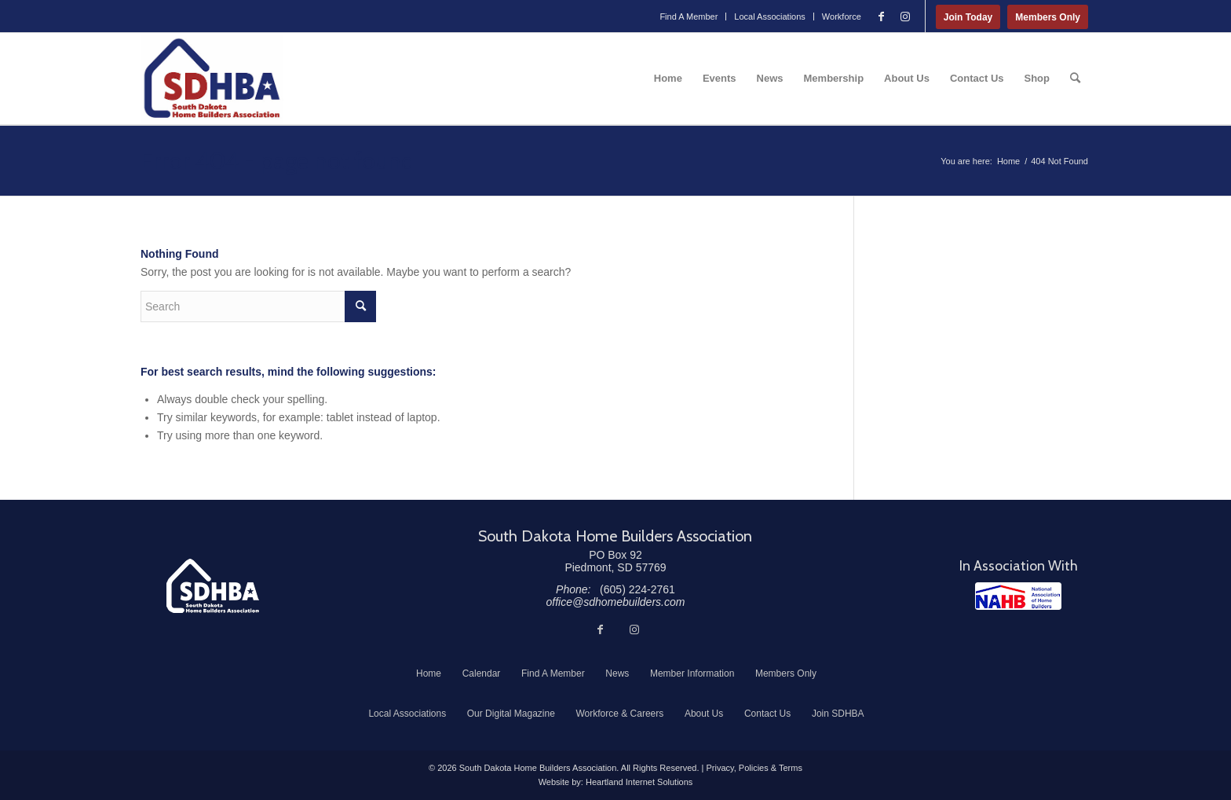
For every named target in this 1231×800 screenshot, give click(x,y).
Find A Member (688, 16)
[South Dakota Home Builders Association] (212, 78)
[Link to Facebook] (881, 16)
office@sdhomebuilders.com (615, 602)
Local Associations (769, 16)
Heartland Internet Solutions (639, 782)
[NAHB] (1018, 596)
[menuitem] (689, 16)
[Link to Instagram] (905, 16)
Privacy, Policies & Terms (754, 767)
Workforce (841, 16)
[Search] (1075, 78)
